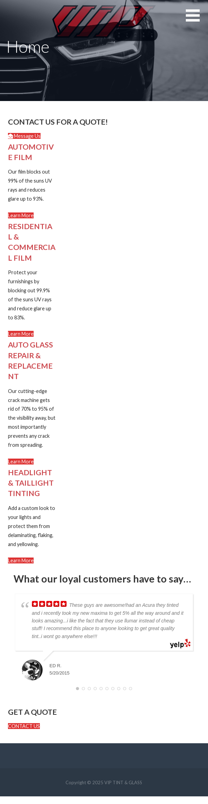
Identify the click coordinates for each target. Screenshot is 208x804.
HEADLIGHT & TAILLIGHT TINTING (31, 483)
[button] (24, 136)
